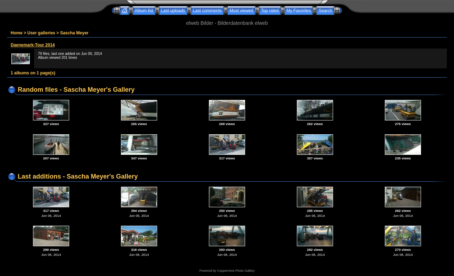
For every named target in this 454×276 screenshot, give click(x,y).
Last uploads (173, 10)
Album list (144, 10)
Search (325, 10)
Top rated (270, 10)
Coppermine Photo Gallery (236, 270)
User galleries (41, 32)
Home (16, 32)
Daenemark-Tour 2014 (33, 45)
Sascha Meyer (74, 32)
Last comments (207, 10)
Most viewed (241, 10)
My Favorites (299, 10)
